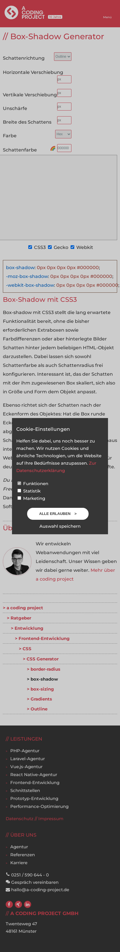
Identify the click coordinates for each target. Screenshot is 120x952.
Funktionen (32, 483)
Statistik (29, 491)
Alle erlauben (55, 514)
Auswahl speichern (60, 526)
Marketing (31, 498)
